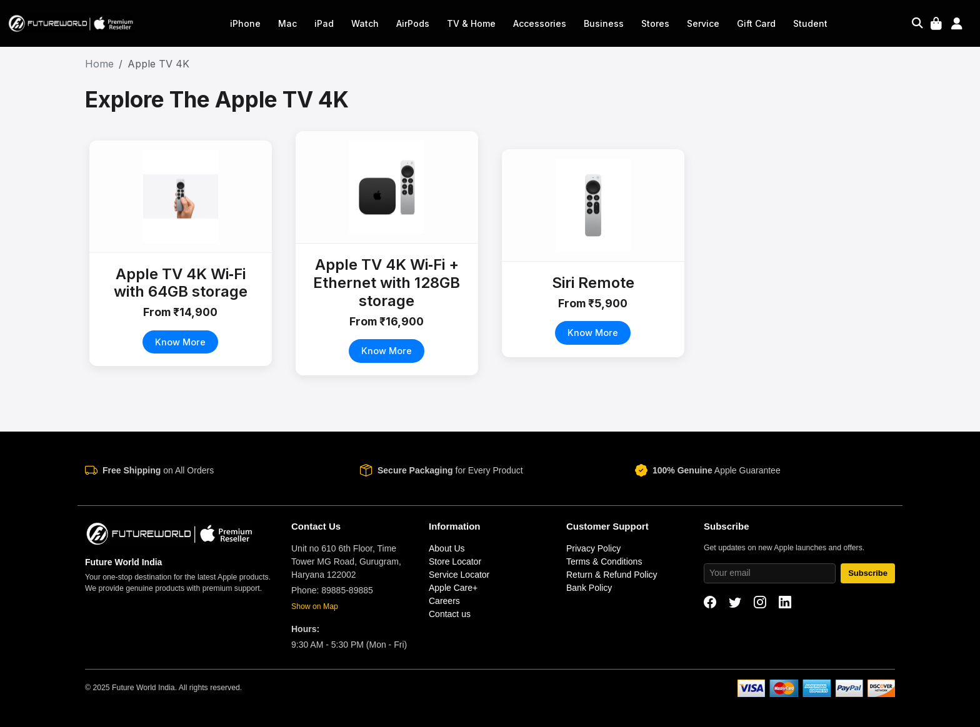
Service (703, 23)
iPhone (245, 23)
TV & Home (471, 23)
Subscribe (868, 573)
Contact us (450, 614)
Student (810, 23)
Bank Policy (589, 588)
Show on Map (314, 606)
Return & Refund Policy (612, 575)
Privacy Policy (593, 548)
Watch (365, 23)
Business (604, 23)
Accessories (539, 23)
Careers (444, 601)
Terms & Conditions (604, 561)
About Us (447, 548)
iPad (324, 23)
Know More (181, 342)
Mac (287, 23)
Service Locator (459, 575)
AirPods (412, 23)
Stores (655, 23)
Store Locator (455, 561)
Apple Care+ (453, 588)
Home (99, 63)
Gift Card (756, 23)
